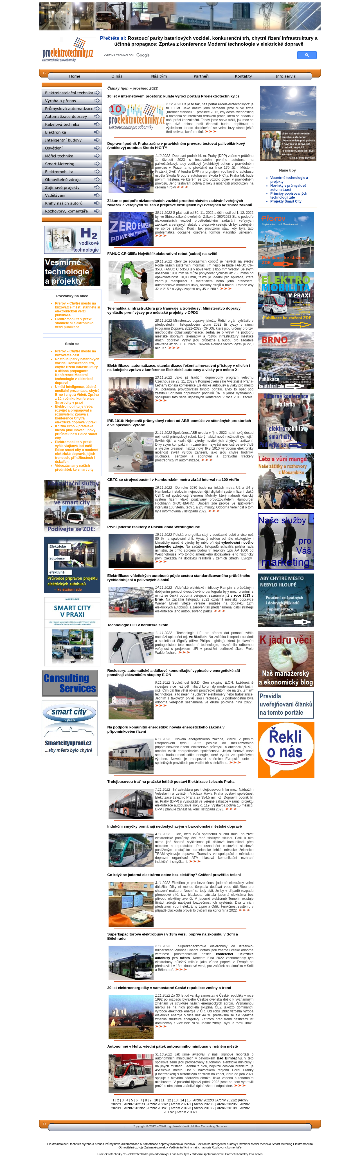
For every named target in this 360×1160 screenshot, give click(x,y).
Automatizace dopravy (154, 1144)
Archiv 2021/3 (134, 1104)
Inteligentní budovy (223, 1144)
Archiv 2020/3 (204, 1104)
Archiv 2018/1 (227, 1108)
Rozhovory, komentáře (226, 1147)
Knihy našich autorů (197, 1147)
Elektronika (203, 1144)
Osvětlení (243, 1144)
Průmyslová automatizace (122, 1144)
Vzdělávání (176, 1147)
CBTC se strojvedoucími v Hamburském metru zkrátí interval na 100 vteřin (173, 479)
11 (163, 1100)
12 (169, 1100)
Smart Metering (282, 1144)
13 (175, 1100)
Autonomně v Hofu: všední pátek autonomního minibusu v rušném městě (172, 1046)
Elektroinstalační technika (64, 1144)
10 (156, 1100)
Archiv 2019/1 (157, 1108)
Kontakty (242, 1154)
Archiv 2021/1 (180, 1104)
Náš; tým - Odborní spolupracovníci (200, 1154)
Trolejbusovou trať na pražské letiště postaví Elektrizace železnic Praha (170, 781)
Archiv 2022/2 (226, 1100)
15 (188, 1100)
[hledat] (196, 55)
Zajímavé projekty (156, 1147)
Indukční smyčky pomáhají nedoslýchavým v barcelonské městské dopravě (174, 826)
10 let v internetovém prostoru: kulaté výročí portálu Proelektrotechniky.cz (173, 96)
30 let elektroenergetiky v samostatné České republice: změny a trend (169, 988)
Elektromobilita (303, 1144)
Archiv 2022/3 (203, 1100)
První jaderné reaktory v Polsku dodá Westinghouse (153, 527)
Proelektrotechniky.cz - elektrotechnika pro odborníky (132, 1154)
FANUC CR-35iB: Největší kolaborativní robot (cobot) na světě (162, 254)
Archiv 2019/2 (134, 1108)
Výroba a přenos (93, 1144)
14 (182, 1100)
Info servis (256, 1154)
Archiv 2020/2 (227, 1104)
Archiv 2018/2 (204, 1108)
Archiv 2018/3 (180, 1108)
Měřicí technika (261, 1144)
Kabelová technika (182, 1144)
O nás (172, 1154)
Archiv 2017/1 (187, 1112)
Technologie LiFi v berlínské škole (137, 625)
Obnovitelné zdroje (130, 1147)
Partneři (230, 1154)
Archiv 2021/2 (157, 1104)
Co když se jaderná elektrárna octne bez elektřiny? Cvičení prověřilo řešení (174, 875)
